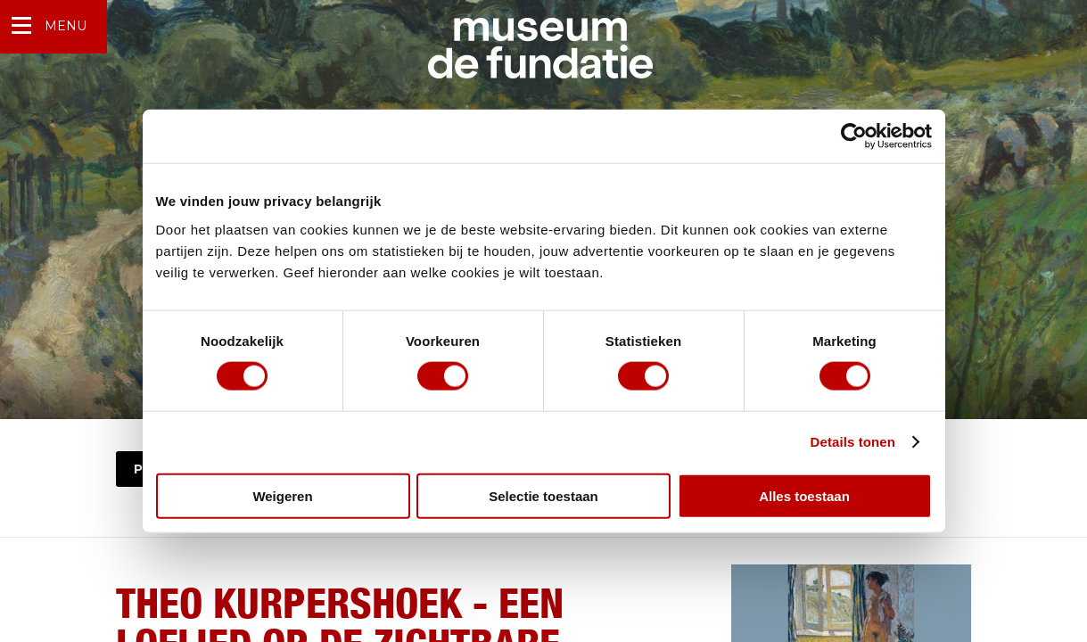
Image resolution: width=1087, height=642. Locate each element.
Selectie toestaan (543, 495)
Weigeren (282, 495)
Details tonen (853, 441)
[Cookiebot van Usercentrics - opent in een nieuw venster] (854, 136)
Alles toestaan (804, 495)
